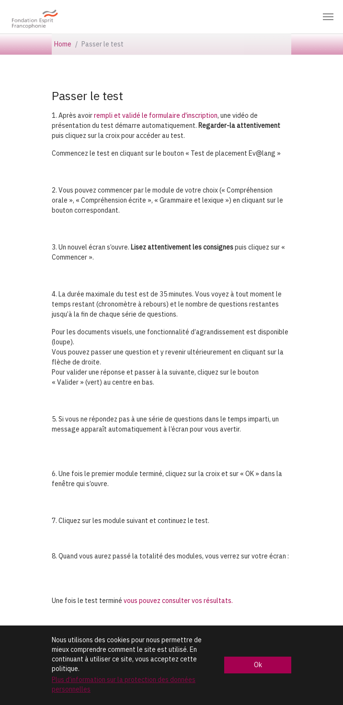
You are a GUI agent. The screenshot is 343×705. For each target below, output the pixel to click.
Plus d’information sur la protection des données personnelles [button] (123, 684)
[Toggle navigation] (328, 17)
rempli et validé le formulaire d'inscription (155, 115)
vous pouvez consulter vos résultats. (178, 600)
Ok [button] (258, 664)
